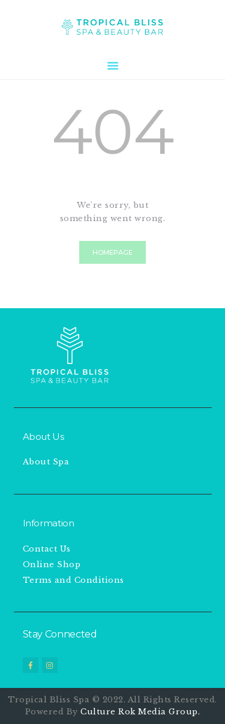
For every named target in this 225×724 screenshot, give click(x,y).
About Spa (46, 462)
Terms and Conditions (73, 580)
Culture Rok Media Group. (140, 712)
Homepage (112, 252)
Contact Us (47, 549)
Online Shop (52, 564)
